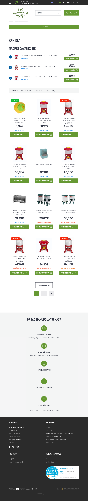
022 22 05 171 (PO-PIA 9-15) (26, 2)
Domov (11, 21)
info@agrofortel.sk (15, 440)
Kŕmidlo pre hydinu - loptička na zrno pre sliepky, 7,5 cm (19, 120)
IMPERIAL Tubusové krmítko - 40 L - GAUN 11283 (39, 77)
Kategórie (44, 27)
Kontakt (48, 459)
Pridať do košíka (72, 59)
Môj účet (12, 459)
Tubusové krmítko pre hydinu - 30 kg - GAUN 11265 (39, 66)
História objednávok (16, 462)
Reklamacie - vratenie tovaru (56, 440)
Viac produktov (44, 285)
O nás (48, 427)
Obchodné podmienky (54, 436)
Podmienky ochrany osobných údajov (59, 433)
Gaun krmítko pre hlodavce (44, 164)
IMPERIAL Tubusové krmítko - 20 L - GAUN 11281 (44, 258)
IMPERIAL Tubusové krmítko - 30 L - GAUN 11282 (39, 56)
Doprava (49, 430)
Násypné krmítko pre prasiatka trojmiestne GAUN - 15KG (19, 212)
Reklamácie (50, 462)
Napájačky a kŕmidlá (21, 21)
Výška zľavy (51, 90)
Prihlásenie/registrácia (69, 3)
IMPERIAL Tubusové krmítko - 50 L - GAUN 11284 (68, 166)
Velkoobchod (50, 443)
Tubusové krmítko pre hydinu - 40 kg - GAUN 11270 (19, 258)
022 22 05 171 (13, 443)
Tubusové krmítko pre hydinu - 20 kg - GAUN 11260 (68, 258)
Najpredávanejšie (27, 90)
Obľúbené (14, 90)
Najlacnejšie (40, 90)
